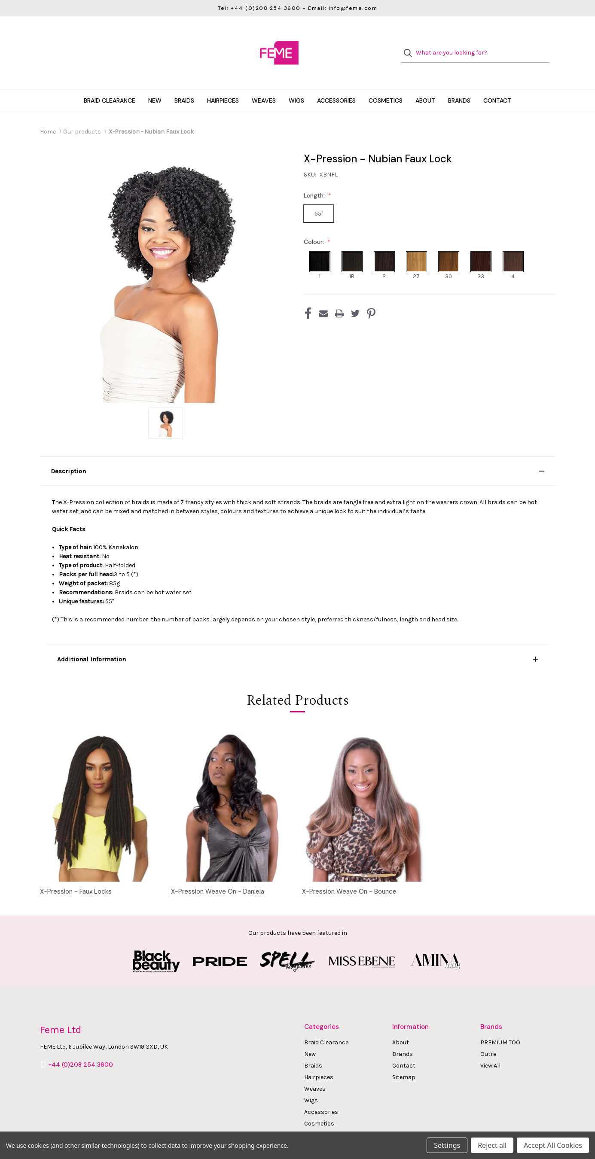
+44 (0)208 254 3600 (80, 1047)
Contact (497, 83)
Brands (459, 83)
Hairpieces (223, 83)
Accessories (336, 83)
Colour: (315, 224)
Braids (184, 83)
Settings (447, 1145)
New (155, 83)
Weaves (264, 83)
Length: (315, 178)
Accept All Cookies (553, 1145)
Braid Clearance (109, 83)
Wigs (296, 83)
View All (490, 1048)
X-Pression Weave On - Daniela (217, 874)
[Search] (410, 44)
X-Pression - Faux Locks (76, 874)
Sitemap (403, 1060)
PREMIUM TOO (500, 1025)
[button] (297, 453)
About (425, 83)
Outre (488, 1036)
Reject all (492, 1145)
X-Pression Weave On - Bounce (349, 874)
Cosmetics (386, 83)
